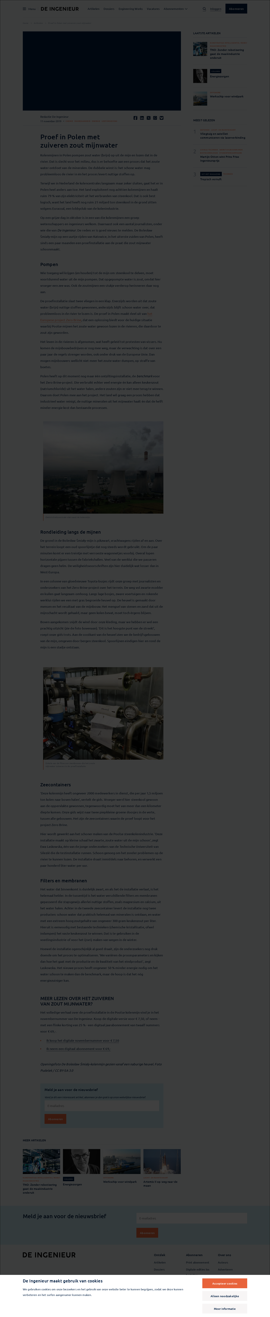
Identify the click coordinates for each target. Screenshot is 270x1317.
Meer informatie (225, 1309)
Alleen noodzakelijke (225, 1296)
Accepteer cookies (224, 1283)
